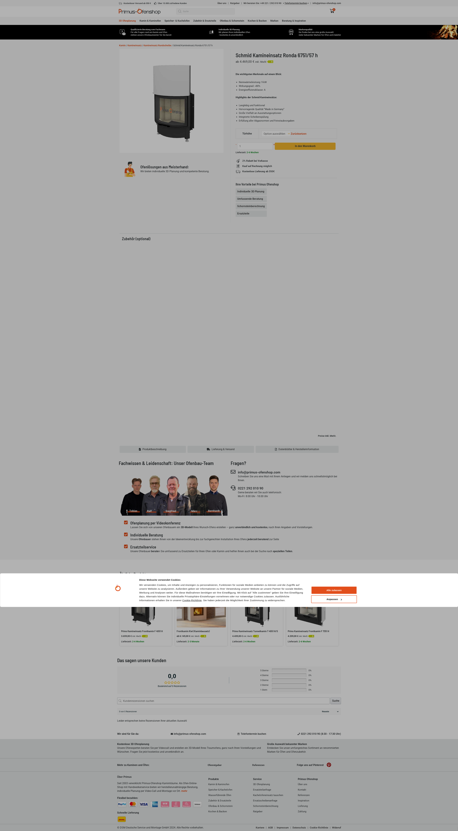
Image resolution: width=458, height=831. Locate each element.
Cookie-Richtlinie (192, 824)
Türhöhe (248, 133)
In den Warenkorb (303, 145)
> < (296, 3)
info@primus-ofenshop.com (327, 3)
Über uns (221, 3)
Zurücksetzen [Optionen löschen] (298, 133)
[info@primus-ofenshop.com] (233, 471)
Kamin (122, 45)
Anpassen (334, 823)
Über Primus (124, 776)
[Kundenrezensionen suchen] (223, 700)
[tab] (251, 191)
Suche (335, 700)
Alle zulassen (334, 814)
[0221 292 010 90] (233, 487)
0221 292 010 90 (253, 488)
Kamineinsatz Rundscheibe (157, 45)
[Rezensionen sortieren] (330, 711)
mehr (184, 790)
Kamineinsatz (135, 45)
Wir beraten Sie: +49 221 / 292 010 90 (262, 3)
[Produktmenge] (254, 146)
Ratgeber (235, 3)
